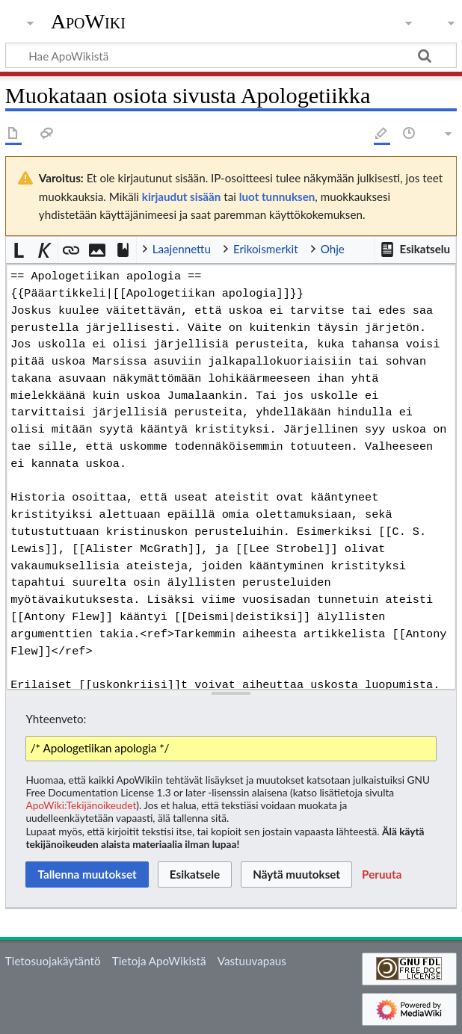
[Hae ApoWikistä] (231, 55)
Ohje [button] (333, 249)
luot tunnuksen (277, 196)
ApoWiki (88, 21)
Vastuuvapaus (252, 961)
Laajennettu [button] (182, 249)
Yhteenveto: (55, 718)
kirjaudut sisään (181, 196)
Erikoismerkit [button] (265, 249)
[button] (415, 249)
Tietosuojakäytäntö (53, 961)
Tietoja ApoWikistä (159, 961)
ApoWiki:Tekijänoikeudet (80, 805)
